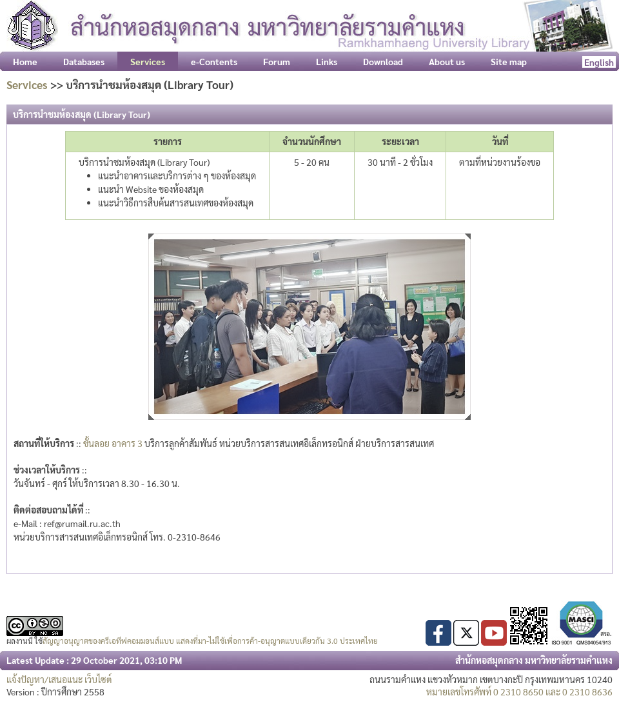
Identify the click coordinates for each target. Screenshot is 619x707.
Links (326, 61)
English (599, 62)
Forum (276, 61)
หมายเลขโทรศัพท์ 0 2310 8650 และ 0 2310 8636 (519, 691)
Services (27, 84)
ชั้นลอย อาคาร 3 (112, 443)
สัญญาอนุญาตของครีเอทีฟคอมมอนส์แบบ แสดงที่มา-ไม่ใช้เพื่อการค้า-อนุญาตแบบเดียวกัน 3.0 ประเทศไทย (210, 640)
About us (447, 61)
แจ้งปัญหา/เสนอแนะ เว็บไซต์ (59, 679)
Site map (509, 61)
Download (383, 61)
